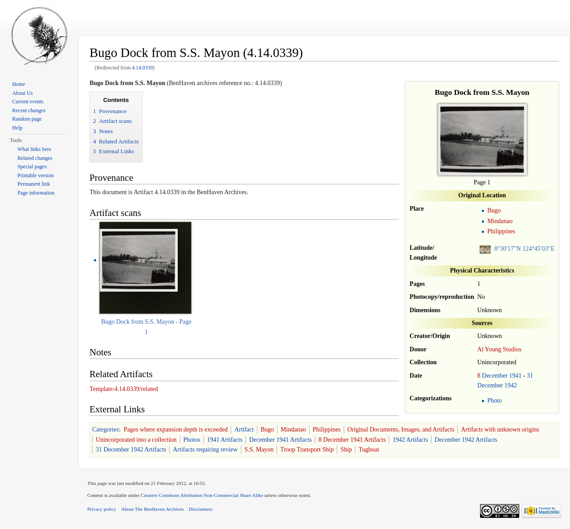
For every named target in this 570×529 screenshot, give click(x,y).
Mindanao (500, 221)
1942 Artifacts (410, 439)
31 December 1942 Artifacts (131, 449)
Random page (26, 119)
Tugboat (368, 449)
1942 (511, 385)
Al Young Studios (499, 349)
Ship (346, 449)
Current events (27, 101)
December (495, 375)
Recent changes (28, 110)
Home (18, 84)
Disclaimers (200, 509)
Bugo (494, 210)
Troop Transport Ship (307, 449)
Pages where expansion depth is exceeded (176, 429)
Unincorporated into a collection (136, 439)
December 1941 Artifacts (280, 439)
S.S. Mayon (259, 449)
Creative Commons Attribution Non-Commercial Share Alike (202, 495)
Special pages (32, 166)
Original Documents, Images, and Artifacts (400, 429)
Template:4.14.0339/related (124, 389)
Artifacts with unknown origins (500, 429)
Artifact (244, 429)
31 (530, 375)
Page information (35, 193)
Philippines (501, 231)
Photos (191, 439)
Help (17, 128)
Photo (494, 400)
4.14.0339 (142, 68)
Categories (105, 429)
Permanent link (33, 184)
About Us (22, 93)
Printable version (35, 175)
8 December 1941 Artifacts (352, 439)
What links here (34, 149)
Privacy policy (101, 509)
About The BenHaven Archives (152, 509)
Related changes (34, 158)
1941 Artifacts (225, 439)
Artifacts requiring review (205, 449)
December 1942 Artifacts (466, 439)
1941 (515, 375)
